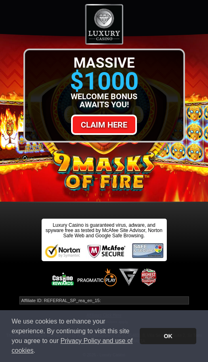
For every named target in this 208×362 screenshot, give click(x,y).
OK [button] (168, 336)
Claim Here (104, 125)
